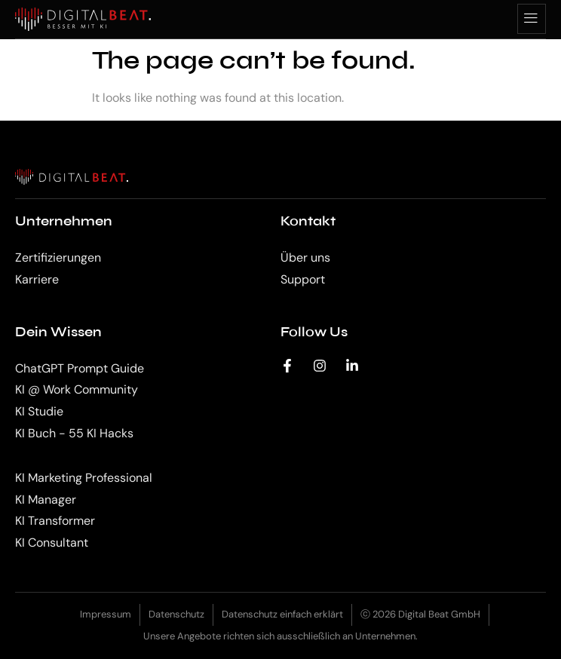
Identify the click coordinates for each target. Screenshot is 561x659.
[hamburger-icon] (531, 19)
